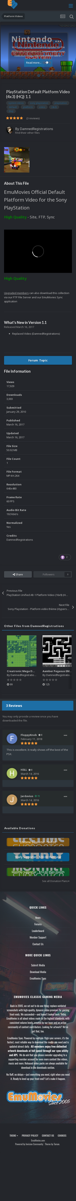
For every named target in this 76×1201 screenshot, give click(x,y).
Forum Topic (38, 360)
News (38, 918)
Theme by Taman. (52, 1144)
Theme (14, 1135)
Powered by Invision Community (29, 1144)
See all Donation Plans (55, 881)
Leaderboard (38, 931)
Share (18, 574)
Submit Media (38, 965)
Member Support (38, 937)
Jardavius (27, 796)
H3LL (24, 769)
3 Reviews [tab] (14, 705)
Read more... (37, 62)
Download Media (38, 972)
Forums (38, 924)
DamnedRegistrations (36, 129)
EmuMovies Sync (38, 978)
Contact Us (37, 944)
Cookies (62, 1135)
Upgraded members (16, 293)
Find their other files (27, 133)
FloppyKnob (29, 735)
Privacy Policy (30, 1135)
